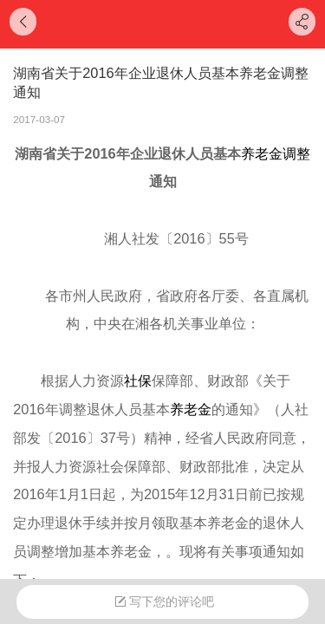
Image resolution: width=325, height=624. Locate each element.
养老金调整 (275, 153)
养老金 (190, 409)
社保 (138, 380)
